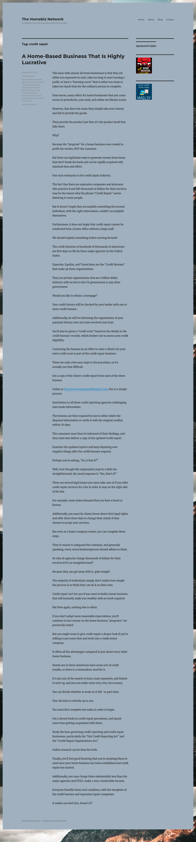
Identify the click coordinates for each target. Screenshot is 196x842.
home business (28, 87)
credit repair (39, 82)
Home (141, 19)
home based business (31, 85)
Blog (160, 19)
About (151, 19)
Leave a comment (29, 104)
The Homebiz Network (43, 19)
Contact (170, 19)
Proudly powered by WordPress (54, 821)
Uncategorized (28, 76)
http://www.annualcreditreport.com (86, 389)
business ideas (28, 79)
